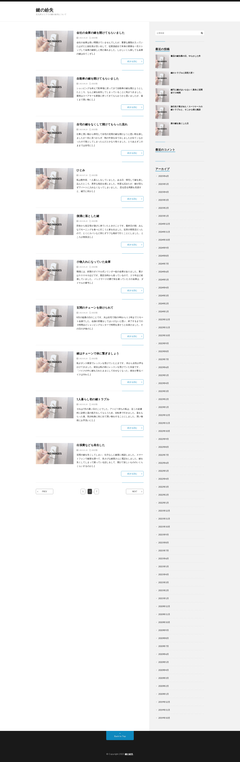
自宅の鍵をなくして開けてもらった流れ (102, 124)
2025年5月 (163, 184)
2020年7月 (163, 646)
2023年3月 (163, 391)
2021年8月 (163, 542)
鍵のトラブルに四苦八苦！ (183, 73)
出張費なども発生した (91, 445)
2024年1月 (163, 311)
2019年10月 (164, 717)
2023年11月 (164, 327)
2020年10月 (164, 622)
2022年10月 (164, 431)
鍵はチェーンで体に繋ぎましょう (98, 353)
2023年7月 (163, 359)
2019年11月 (164, 710)
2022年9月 (163, 439)
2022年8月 (163, 447)
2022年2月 (163, 494)
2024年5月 (163, 279)
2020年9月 (163, 630)
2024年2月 (163, 303)
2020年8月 (163, 638)
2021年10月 (164, 526)
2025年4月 (163, 192)
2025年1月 (163, 216)
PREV (44, 491)
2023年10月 (164, 335)
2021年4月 (163, 574)
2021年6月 (163, 558)
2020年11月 (164, 614)
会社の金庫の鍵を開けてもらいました (101, 32)
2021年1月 (163, 598)
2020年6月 (163, 654)
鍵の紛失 (44, 10)
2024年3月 (163, 295)
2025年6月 (163, 176)
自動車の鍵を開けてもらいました (98, 78)
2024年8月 (163, 255)
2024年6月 (163, 271)
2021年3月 (163, 582)
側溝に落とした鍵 (88, 216)
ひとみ (81, 170)
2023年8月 (163, 351)
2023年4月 (163, 383)
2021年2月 (163, 590)
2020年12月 (164, 606)
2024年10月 (164, 239)
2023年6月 (163, 367)
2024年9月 (163, 247)
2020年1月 (163, 694)
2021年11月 (164, 518)
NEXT (134, 491)
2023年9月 (163, 343)
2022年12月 (164, 415)
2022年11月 (164, 423)
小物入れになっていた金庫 (94, 261)
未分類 (95, 38)
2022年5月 (163, 470)
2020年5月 (163, 662)
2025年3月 (163, 200)
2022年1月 (163, 502)
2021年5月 (163, 566)
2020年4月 (163, 670)
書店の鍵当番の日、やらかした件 (186, 56)
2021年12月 (164, 510)
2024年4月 (163, 287)
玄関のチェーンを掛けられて (95, 307)
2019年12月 (164, 702)
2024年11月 (164, 231)
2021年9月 (163, 534)
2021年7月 (163, 550)
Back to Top (120, 736)
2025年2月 (163, 208)
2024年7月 (163, 263)
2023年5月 (163, 375)
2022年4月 (163, 478)
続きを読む (132, 61)
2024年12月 (164, 223)
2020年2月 (163, 686)
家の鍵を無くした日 (180, 123)
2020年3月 (163, 678)
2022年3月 (163, 486)
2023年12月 (164, 319)
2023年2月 (163, 399)
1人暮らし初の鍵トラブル (93, 399)
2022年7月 (163, 455)
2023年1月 (163, 407)
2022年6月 (163, 463)
